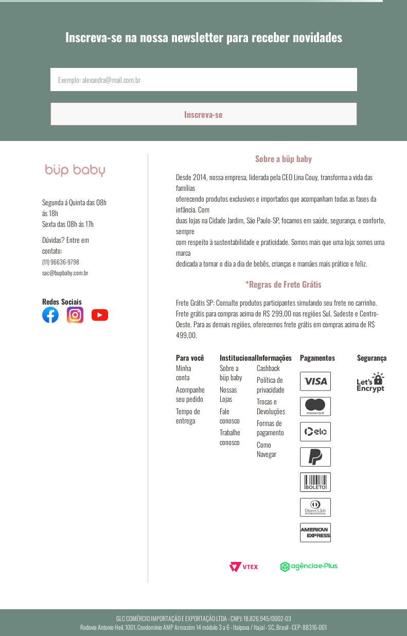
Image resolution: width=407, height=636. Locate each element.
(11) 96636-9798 (60, 261)
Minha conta (183, 372)
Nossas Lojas (228, 394)
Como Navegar (266, 449)
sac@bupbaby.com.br (65, 272)
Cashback (268, 367)
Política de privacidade (271, 384)
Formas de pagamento (270, 427)
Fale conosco (230, 415)
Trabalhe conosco (230, 437)
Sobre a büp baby (231, 372)
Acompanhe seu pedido (190, 394)
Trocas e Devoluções (271, 406)
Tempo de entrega (188, 415)
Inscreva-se (203, 114)
